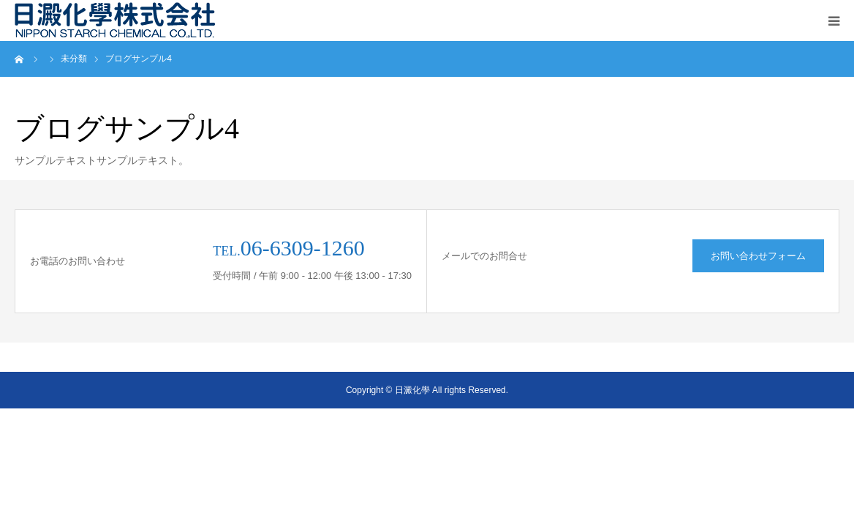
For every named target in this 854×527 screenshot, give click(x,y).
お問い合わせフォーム (758, 255)
